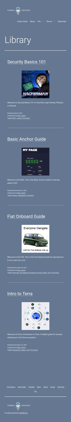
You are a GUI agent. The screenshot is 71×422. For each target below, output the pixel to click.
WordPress (24, 413)
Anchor (15, 195)
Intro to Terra (20, 293)
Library (23, 116)
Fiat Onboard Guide (26, 216)
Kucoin (39, 273)
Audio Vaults (22, 21)
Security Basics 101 (26, 61)
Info (39, 21)
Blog (18, 116)
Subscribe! (62, 21)
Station (45, 273)
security (19, 118)
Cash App (16, 273)
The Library (26, 118)
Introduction (22, 195)
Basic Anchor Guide (26, 139)
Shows (49, 21)
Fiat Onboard (24, 273)
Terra (49, 273)
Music (32, 21)
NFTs (14, 118)
